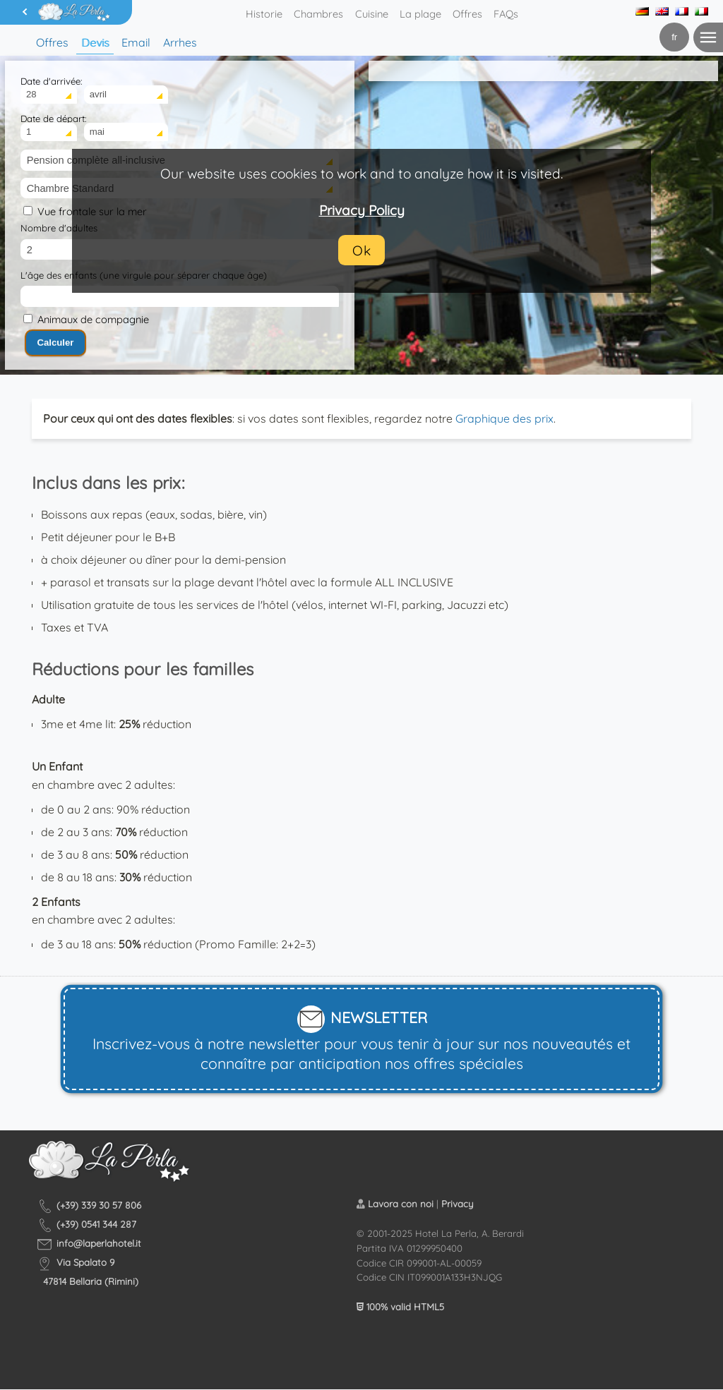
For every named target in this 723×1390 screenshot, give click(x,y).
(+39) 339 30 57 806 (98, 1205)
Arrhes (180, 42)
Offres (467, 13)
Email (135, 42)
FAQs (506, 13)
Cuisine (371, 13)
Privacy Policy (362, 210)
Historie (264, 13)
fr (674, 37)
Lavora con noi (401, 1203)
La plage (420, 13)
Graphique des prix (504, 418)
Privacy (457, 1203)
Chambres (318, 13)
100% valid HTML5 (400, 1306)
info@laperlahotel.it (98, 1243)
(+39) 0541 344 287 (96, 1224)
